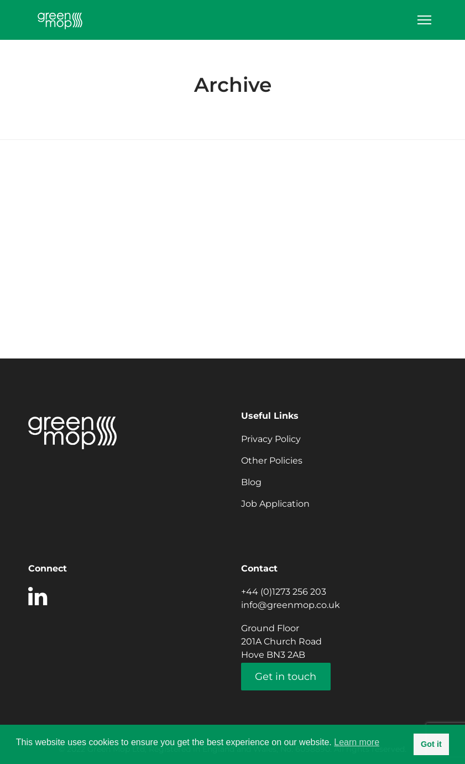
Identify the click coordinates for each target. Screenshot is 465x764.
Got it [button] (431, 744)
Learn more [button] (356, 742)
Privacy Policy (271, 439)
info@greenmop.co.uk (290, 605)
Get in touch (285, 677)
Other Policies (271, 460)
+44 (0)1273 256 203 (283, 591)
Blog (251, 482)
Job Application (275, 503)
